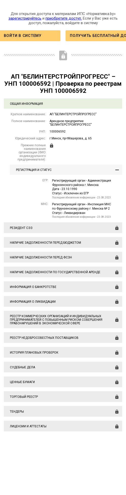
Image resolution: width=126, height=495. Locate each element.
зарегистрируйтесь (24, 18)
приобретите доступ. (63, 18)
